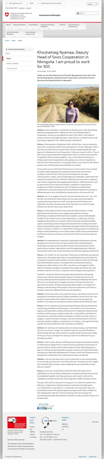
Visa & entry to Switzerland (76, 27)
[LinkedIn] (43, 408)
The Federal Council (15, 3)
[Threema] (46, 408)
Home (7, 40)
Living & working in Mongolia (48, 27)
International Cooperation (33, 34)
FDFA (32, 3)
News (8, 27)
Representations (19, 27)
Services (63, 27)
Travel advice (33, 27)
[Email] (51, 408)
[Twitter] (41, 408)
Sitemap (95, 422)
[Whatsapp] (48, 408)
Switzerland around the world (51, 3)
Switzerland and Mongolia (14, 34)
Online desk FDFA (33, 420)
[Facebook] (38, 408)
